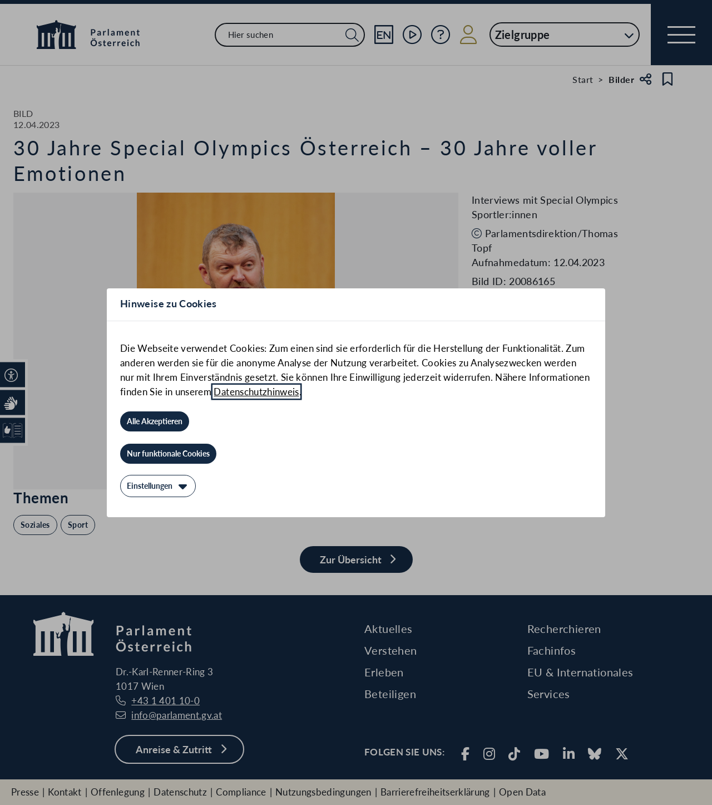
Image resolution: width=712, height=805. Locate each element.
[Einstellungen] (158, 486)
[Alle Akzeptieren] (154, 421)
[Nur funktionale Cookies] (168, 454)
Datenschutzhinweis (256, 391)
